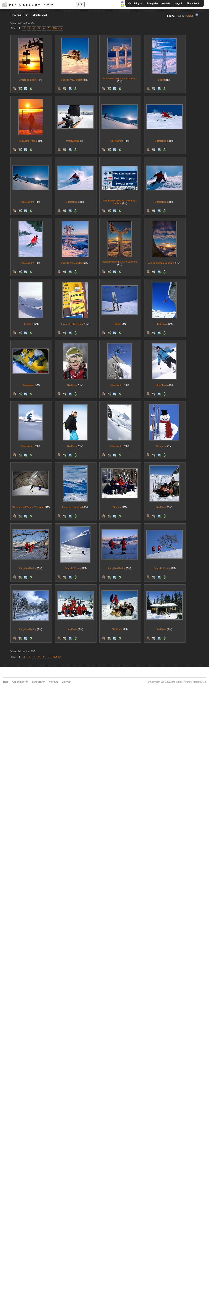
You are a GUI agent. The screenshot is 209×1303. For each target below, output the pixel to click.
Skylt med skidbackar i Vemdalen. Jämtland (120, 202)
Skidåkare (28, 324)
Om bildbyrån (135, 3)
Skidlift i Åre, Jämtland (72, 80)
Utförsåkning (72, 141)
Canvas (66, 681)
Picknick (117, 507)
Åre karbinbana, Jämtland (161, 263)
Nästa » (57, 28)
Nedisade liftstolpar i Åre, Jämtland (119, 78)
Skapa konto (193, 3)
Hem (6, 681)
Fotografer (152, 3)
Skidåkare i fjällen (28, 141)
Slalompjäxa (28, 385)
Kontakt (166, 3)
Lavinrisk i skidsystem (72, 324)
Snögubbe (161, 446)
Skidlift (161, 80)
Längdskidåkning (27, 568)
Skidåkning (161, 324)
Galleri (190, 15)
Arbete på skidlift (27, 80)
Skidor (117, 324)
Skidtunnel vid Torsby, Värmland (28, 507)
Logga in (178, 3)
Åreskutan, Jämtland (72, 507)
